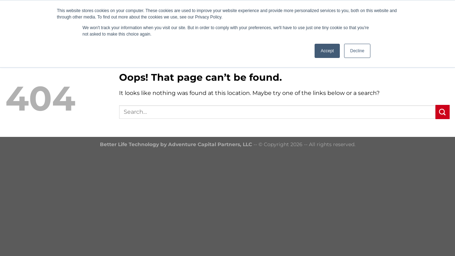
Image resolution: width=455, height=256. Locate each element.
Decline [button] (357, 50)
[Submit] (442, 112)
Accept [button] (327, 50)
